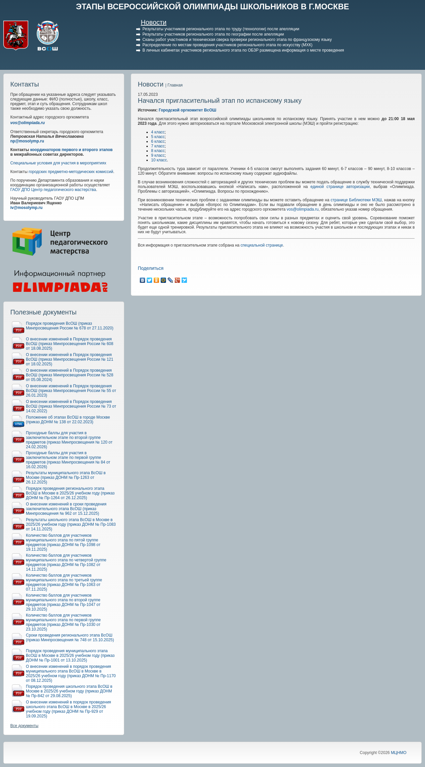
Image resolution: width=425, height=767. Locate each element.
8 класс (158, 150)
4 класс (158, 132)
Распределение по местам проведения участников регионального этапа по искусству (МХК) (227, 45)
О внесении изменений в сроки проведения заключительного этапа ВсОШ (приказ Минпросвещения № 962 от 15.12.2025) (66, 509)
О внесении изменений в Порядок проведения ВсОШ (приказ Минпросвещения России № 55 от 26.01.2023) (71, 391)
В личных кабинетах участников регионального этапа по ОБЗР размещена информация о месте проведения (243, 50)
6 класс (158, 141)
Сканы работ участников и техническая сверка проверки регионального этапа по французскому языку (237, 39)
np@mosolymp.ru (27, 141)
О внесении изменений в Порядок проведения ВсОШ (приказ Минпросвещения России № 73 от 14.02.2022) (71, 406)
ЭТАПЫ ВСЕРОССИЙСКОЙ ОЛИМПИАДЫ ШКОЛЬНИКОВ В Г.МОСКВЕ (212, 6)
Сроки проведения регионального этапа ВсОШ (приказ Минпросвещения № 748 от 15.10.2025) (70, 637)
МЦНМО (398, 752)
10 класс (159, 160)
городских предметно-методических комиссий (71, 171)
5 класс (158, 136)
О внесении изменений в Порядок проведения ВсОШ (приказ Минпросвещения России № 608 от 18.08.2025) (69, 344)
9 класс (158, 155)
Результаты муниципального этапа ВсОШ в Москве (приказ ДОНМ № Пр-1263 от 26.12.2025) (66, 477)
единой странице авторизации (340, 186)
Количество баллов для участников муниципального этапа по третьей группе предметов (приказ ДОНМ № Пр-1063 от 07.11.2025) (64, 582)
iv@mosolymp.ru (26, 207)
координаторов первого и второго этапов (71, 149)
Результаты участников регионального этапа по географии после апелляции (213, 34)
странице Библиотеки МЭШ (356, 200)
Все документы (24, 725)
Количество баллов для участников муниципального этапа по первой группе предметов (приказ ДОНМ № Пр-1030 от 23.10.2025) (63, 622)
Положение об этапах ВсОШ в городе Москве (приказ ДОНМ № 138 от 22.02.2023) (68, 419)
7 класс (158, 146)
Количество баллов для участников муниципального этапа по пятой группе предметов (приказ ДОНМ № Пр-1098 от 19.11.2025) (63, 542)
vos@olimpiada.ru (27, 122)
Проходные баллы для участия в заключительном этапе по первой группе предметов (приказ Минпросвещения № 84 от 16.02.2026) (68, 460)
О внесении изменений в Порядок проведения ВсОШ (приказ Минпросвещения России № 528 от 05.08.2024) (69, 375)
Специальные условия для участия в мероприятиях (58, 163)
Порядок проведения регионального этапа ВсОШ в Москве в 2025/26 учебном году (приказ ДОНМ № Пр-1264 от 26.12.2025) (70, 493)
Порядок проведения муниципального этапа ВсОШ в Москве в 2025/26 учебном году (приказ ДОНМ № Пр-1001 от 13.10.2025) (70, 656)
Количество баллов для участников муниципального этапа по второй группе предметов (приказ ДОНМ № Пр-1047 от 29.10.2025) (63, 602)
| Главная (174, 85)
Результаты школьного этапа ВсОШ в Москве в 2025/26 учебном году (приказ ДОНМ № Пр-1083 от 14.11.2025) (71, 524)
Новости (153, 22)
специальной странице (262, 245)
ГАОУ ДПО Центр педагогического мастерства (53, 189)
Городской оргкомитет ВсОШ (187, 110)
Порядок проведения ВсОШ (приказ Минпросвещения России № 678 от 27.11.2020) (69, 325)
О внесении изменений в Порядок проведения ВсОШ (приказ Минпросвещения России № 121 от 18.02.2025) (69, 359)
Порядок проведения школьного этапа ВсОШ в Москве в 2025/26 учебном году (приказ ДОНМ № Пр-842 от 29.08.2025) (69, 691)
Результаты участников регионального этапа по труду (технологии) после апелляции (220, 29)
